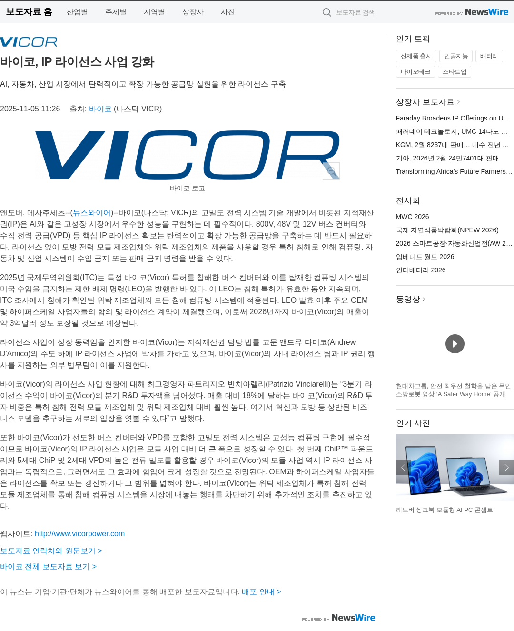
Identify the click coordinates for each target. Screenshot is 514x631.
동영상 (408, 299)
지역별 (154, 12)
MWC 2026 (412, 216)
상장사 (193, 12)
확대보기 (331, 171)
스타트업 (454, 71)
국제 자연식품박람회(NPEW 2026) (447, 230)
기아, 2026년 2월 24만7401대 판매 (447, 158)
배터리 (489, 56)
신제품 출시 (416, 56)
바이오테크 (416, 71)
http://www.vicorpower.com (80, 534)
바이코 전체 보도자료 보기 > (48, 566)
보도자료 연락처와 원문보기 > (51, 551)
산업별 (77, 12)
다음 (506, 467)
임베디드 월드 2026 (425, 256)
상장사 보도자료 (425, 102)
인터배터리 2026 (421, 270)
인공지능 (456, 56)
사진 (228, 12)
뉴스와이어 (92, 213)
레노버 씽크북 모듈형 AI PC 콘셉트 (444, 509)
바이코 (100, 109)
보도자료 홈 (29, 12)
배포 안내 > (261, 592)
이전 (403, 467)
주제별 (116, 12)
